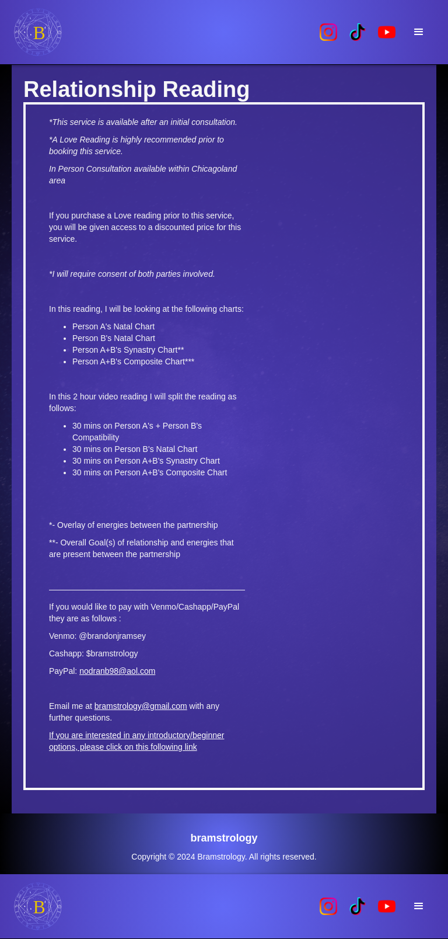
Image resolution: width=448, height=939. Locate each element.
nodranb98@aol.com (117, 671)
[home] (163, 32)
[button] (418, 32)
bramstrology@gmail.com (140, 706)
